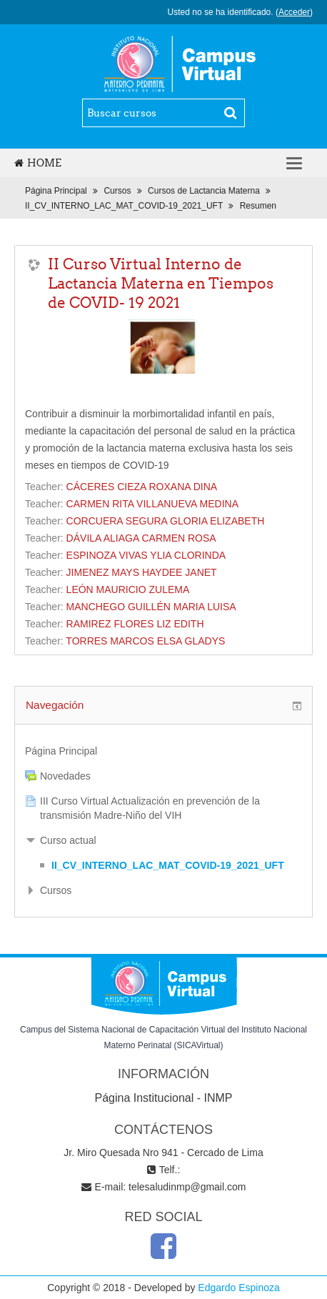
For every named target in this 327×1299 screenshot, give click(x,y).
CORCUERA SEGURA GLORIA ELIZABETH (165, 521)
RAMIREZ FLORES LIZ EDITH (135, 623)
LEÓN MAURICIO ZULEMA (128, 589)
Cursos (117, 191)
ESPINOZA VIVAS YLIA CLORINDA (146, 555)
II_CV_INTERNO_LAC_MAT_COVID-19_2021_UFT (124, 206)
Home (37, 162)
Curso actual (68, 840)
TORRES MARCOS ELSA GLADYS (145, 641)
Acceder (294, 12)
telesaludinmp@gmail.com (187, 1187)
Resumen (258, 206)
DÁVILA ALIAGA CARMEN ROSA (141, 538)
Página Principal (56, 191)
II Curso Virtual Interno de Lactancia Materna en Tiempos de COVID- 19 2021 (160, 283)
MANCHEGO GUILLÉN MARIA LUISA (151, 606)
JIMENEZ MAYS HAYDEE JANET (141, 572)
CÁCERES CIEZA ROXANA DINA (142, 486)
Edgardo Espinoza (238, 1287)
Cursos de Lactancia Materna (204, 191)
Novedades (65, 776)
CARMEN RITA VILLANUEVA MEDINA (152, 503)
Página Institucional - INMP (164, 1098)
